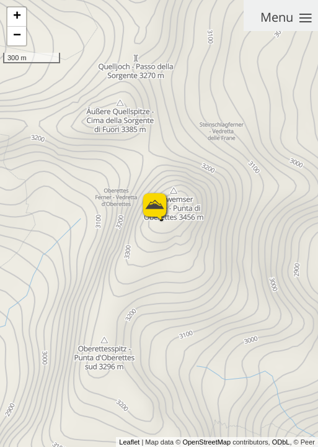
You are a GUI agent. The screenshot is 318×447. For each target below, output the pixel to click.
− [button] (17, 36)
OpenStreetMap (206, 442)
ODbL (281, 442)
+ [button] (17, 16)
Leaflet (129, 442)
